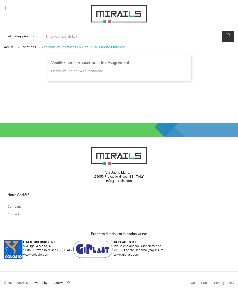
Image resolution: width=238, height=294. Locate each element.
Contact (13, 214)
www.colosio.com (36, 254)
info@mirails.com (119, 181)
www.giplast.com (126, 254)
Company (14, 206)
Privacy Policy (224, 283)
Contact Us (199, 283)
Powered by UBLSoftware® (50, 283)
